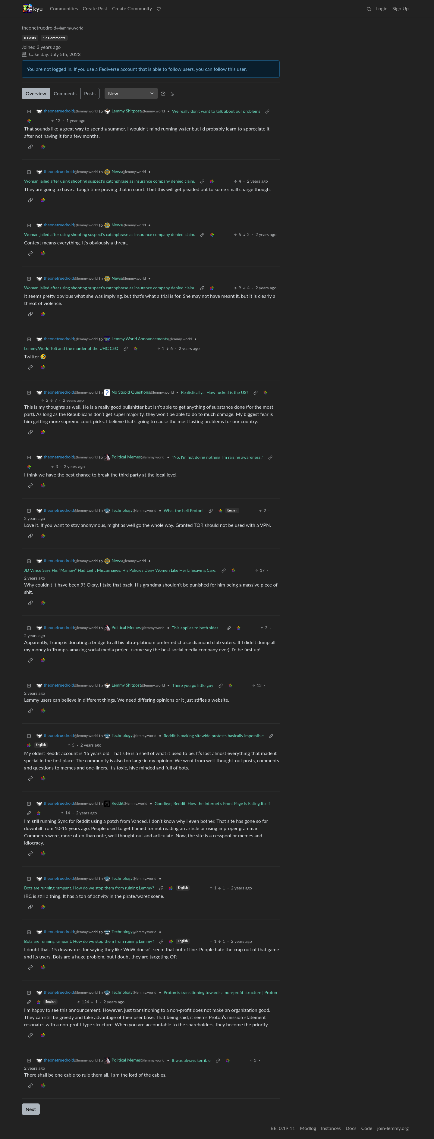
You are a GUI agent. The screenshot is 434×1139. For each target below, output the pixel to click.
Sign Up (400, 8)
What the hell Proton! (183, 510)
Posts (90, 93)
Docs (351, 1128)
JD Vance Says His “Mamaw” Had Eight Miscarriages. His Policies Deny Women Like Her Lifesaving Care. (120, 570)
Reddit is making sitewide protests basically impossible (214, 735)
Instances (331, 1128)
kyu (33, 9)
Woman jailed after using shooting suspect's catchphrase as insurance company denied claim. (109, 181)
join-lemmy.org (393, 1128)
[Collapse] (29, 111)
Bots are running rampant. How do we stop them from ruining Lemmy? (89, 887)
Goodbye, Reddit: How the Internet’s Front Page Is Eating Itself (212, 803)
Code (367, 1128)
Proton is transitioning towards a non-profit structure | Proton (220, 992)
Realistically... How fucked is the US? (214, 392)
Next (31, 1109)
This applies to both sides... (197, 627)
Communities (64, 8)
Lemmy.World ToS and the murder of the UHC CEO (71, 348)
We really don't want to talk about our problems (216, 111)
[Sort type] (131, 93)
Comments (65, 93)
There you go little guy (192, 685)
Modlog (308, 1128)
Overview (36, 93)
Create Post (95, 8)
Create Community (132, 8)
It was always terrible (191, 1060)
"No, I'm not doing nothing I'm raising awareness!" (217, 457)
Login (382, 8)
